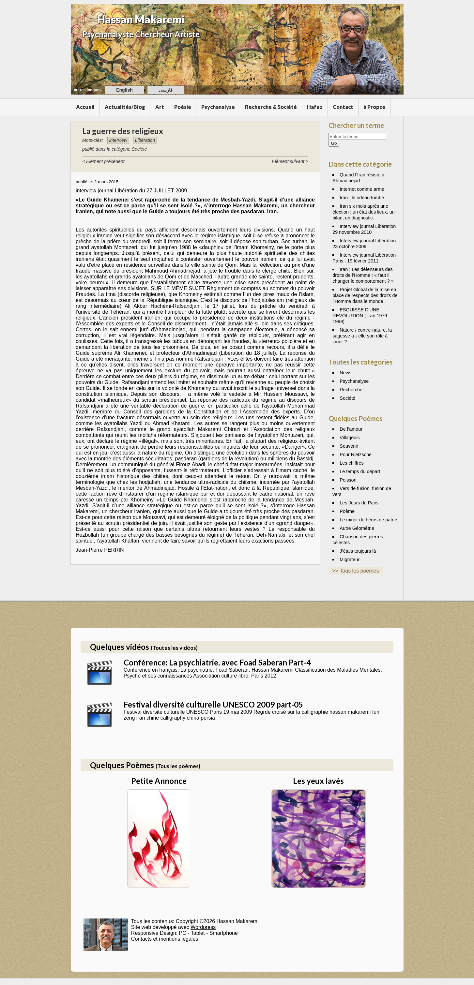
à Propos (374, 107)
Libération (145, 140)
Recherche (351, 389)
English (124, 90)
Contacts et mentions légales (164, 939)
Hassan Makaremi (141, 19)
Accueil (85, 107)
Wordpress (203, 927)
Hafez (315, 107)
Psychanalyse (218, 107)
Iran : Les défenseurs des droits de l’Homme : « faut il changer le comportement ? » (362, 275)
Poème (347, 511)
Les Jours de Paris (359, 502)
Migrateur (349, 559)
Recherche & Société (271, 107)
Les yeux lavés (318, 780)
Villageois (349, 437)
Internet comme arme (362, 189)
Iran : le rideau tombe (362, 197)
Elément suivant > (290, 161)
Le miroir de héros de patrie (368, 519)
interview (118, 140)
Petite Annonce (159, 780)
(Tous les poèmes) (178, 766)
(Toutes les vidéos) (174, 647)
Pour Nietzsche (356, 454)
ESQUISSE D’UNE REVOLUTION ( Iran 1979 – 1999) (361, 315)
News (345, 372)
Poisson (348, 480)
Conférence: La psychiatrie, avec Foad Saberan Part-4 (217, 662)
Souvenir (349, 446)
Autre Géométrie (357, 528)
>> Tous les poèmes (355, 571)
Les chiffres (351, 463)
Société (347, 398)
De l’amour (351, 429)
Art (159, 107)
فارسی (166, 90)
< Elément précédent (103, 161)
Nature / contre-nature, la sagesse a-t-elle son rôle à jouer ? (362, 335)
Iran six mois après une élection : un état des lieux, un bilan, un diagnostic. (363, 211)
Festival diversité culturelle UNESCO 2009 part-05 (213, 704)
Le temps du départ (360, 471)
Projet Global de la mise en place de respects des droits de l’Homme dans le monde (364, 295)
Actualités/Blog (125, 107)
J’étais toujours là (358, 551)
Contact (343, 107)
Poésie (182, 107)
